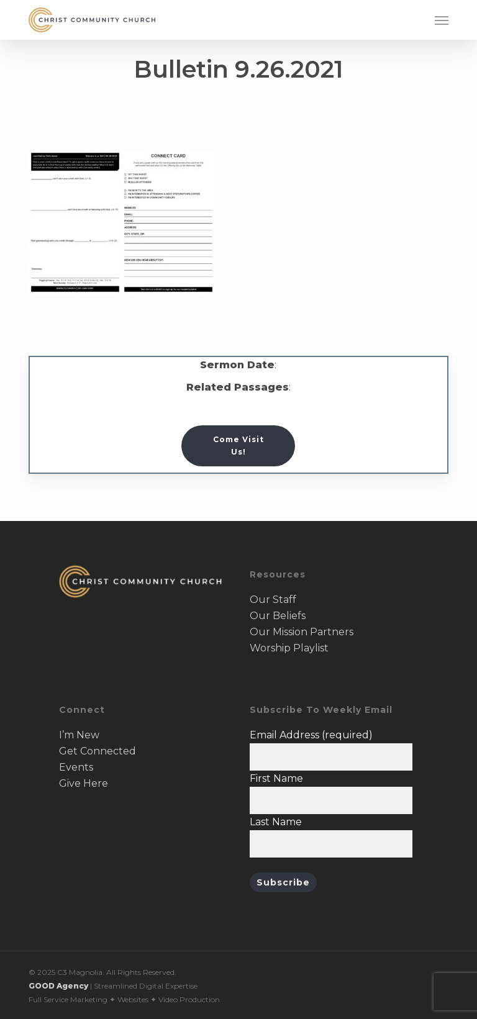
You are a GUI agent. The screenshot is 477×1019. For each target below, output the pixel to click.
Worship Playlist (289, 648)
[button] (441, 20)
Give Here (83, 783)
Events (76, 767)
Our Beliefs (278, 616)
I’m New (79, 735)
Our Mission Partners (301, 632)
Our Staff (273, 599)
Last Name (276, 822)
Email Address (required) (311, 735)
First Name (276, 778)
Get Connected (97, 751)
